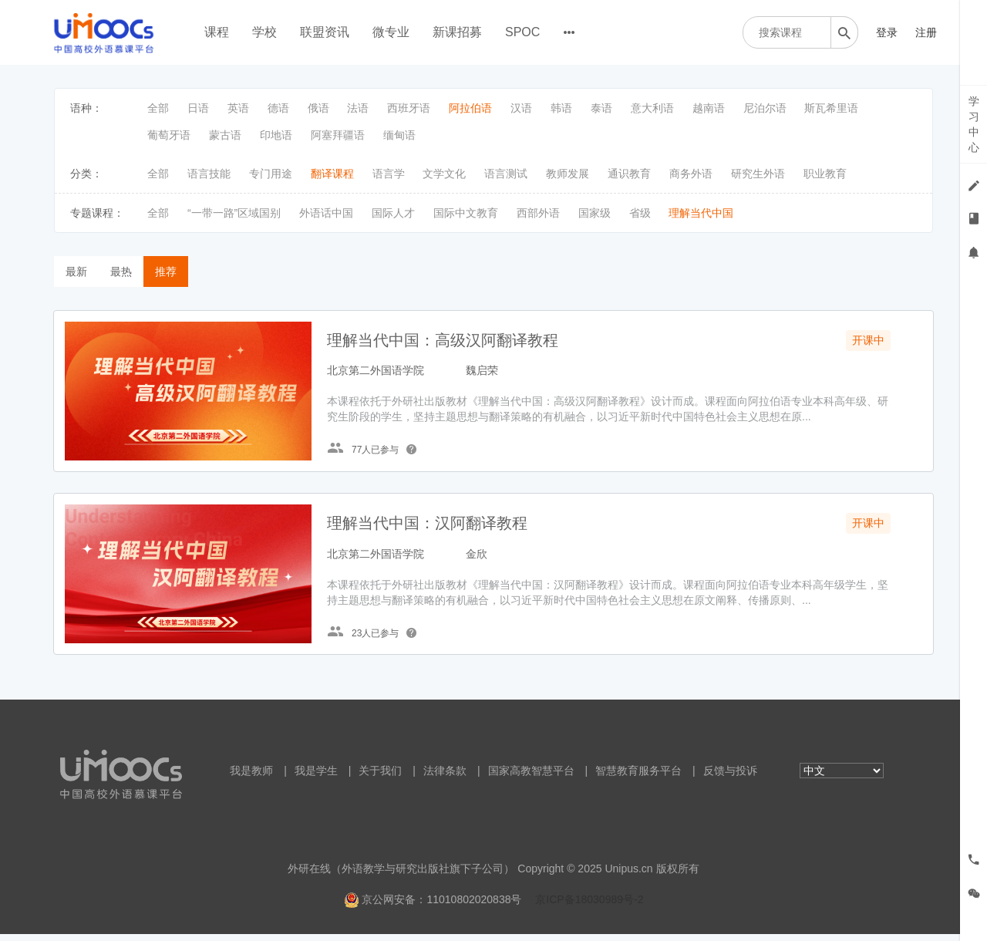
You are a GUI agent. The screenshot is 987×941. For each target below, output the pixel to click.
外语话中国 (326, 213)
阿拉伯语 (470, 108)
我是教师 (251, 777)
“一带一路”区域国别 (234, 213)
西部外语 (538, 213)
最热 (121, 271)
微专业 (390, 32)
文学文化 (444, 173)
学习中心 (973, 124)
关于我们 (380, 777)
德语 (278, 108)
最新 (76, 271)
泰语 (601, 108)
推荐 (166, 271)
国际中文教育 (465, 213)
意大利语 (652, 108)
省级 (640, 213)
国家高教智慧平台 (531, 777)
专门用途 (270, 173)
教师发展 (567, 173)
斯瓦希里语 (831, 108)
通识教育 (629, 173)
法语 (358, 108)
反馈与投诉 (730, 777)
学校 (264, 32)
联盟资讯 (324, 32)
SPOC (522, 32)
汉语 (521, 108)
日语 (198, 108)
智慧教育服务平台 (638, 777)
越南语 (708, 108)
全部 (158, 108)
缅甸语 (399, 135)
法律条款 (445, 777)
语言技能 (209, 173)
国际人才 (393, 213)
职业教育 (825, 173)
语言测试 (505, 173)
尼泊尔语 (765, 108)
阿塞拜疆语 (338, 135)
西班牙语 (408, 108)
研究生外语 (758, 173)
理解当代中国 (701, 213)
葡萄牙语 (168, 135)
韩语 (561, 108)
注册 (926, 32)
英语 (238, 108)
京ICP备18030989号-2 (589, 906)
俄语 (318, 108)
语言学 (388, 173)
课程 (216, 32)
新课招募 (457, 32)
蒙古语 (225, 135)
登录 (887, 32)
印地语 (276, 135)
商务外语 (690, 173)
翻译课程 (332, 173)
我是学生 (316, 777)
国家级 (594, 213)
